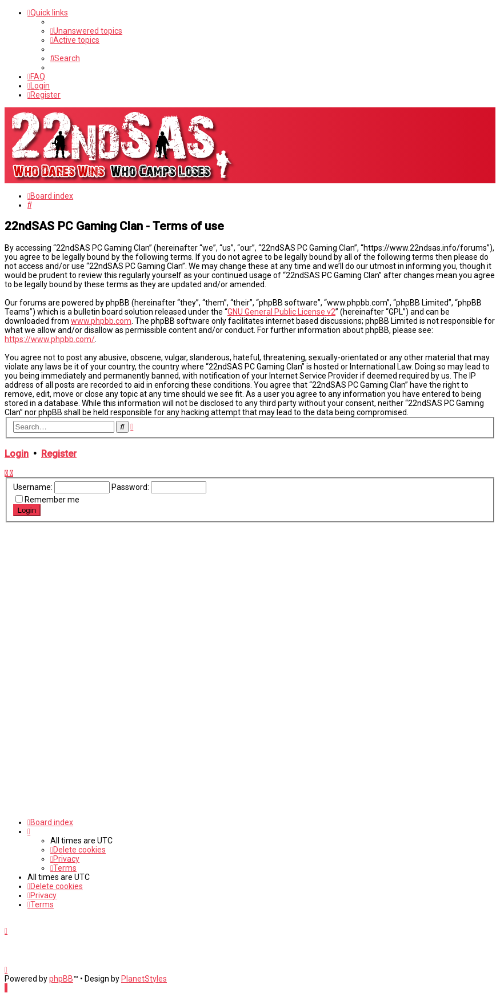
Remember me (52, 499)
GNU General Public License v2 (281, 311)
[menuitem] (86, 30)
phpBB (61, 978)
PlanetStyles (144, 978)
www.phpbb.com (101, 320)
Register (59, 453)
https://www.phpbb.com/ (50, 339)
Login (17, 453)
